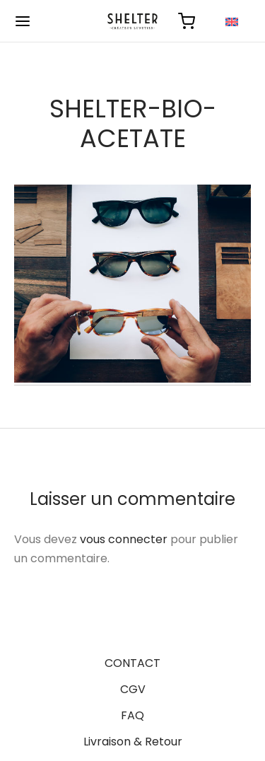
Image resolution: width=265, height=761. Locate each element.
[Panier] (186, 21)
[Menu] (22, 21)
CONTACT (132, 663)
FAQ (132, 715)
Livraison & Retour (132, 741)
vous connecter (123, 539)
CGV (133, 689)
